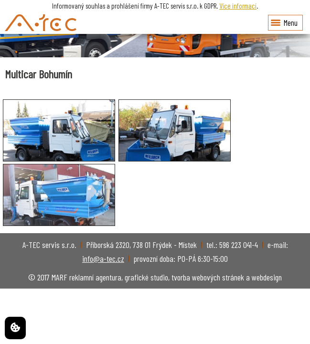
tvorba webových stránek (207, 277)
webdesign (267, 277)
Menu (284, 22)
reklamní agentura (95, 277)
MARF (59, 277)
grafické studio (146, 277)
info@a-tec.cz (103, 258)
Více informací (238, 5)
